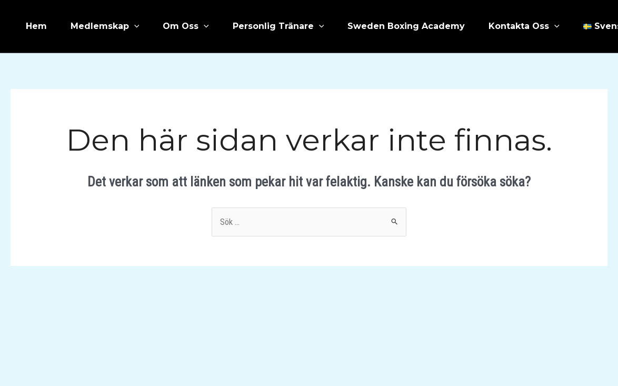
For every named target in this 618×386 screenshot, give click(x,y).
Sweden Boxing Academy (406, 26)
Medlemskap (105, 26)
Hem (36, 26)
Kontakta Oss (524, 26)
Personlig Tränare (278, 26)
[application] (134, 26)
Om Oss (186, 26)
